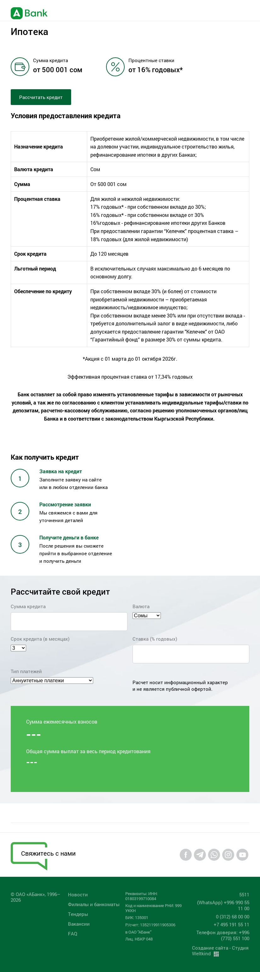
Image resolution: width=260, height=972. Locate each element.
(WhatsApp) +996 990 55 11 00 (223, 905)
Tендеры (78, 914)
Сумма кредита (28, 606)
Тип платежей (26, 671)
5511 (244, 894)
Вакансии (79, 924)
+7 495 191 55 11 (231, 924)
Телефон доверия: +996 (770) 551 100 (222, 935)
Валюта (141, 606)
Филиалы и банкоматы (94, 904)
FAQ (72, 933)
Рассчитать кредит (41, 97)
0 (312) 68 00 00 (232, 916)
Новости (78, 894)
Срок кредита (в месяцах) (40, 639)
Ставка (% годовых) (155, 639)
